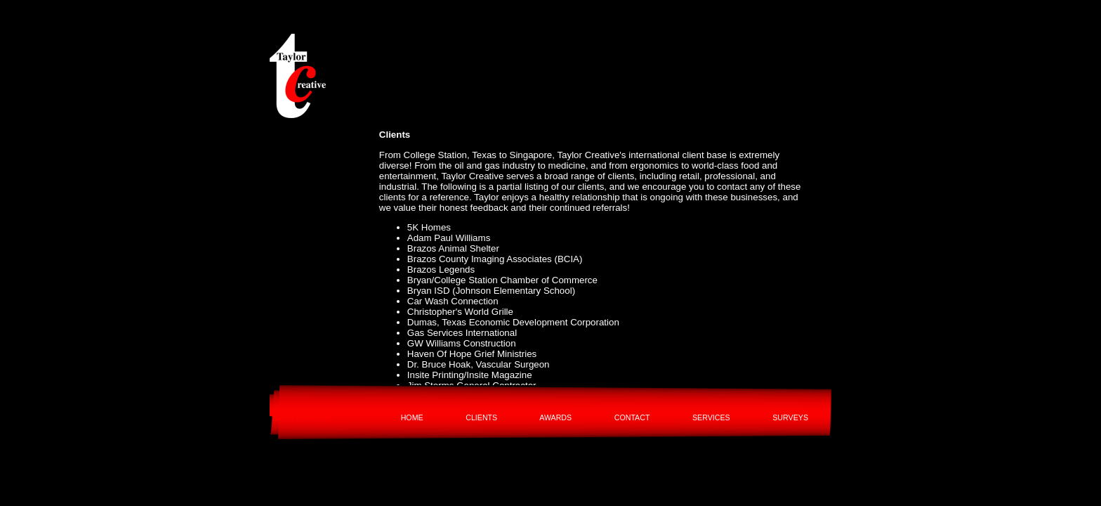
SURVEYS (790, 417)
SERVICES (711, 417)
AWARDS (555, 417)
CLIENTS (481, 417)
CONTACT (632, 417)
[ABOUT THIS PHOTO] (302, 418)
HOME (412, 417)
